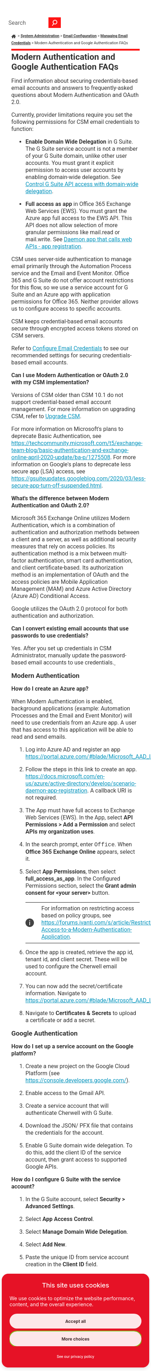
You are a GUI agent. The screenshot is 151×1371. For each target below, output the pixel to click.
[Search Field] (33, 22)
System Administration (40, 36)
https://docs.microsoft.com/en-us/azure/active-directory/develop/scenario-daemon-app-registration (80, 783)
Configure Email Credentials (67, 348)
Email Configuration (80, 36)
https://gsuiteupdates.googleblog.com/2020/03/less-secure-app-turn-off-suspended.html (78, 482)
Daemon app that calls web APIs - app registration (78, 243)
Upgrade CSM (62, 416)
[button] (54, 22)
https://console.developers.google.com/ (75, 1080)
